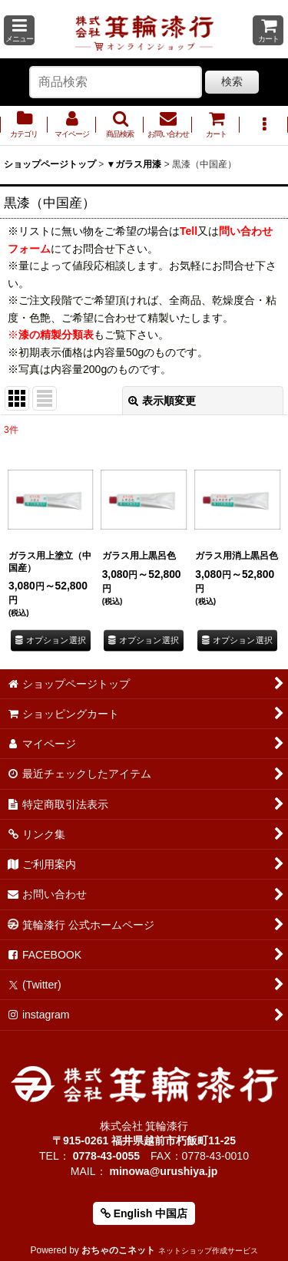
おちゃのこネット (118, 1250)
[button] (19, 30)
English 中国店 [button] (144, 1213)
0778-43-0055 (106, 1156)
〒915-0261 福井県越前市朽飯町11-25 (144, 1140)
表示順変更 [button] (162, 400)
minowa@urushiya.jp (163, 1171)
